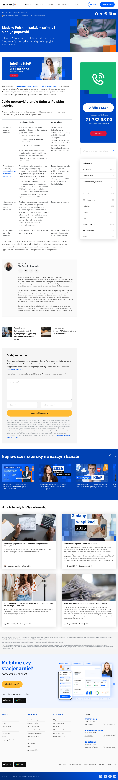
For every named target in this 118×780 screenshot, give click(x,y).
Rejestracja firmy (88, 230)
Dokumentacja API (59, 736)
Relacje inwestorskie (90, 764)
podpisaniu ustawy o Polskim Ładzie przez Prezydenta (38, 86)
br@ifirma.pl (89, 736)
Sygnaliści (102, 764)
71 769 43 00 (109, 747)
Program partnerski (8, 740)
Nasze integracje (58, 733)
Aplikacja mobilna (32, 750)
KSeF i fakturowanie (89, 200)
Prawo (85, 218)
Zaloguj (93, 4)
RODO (109, 764)
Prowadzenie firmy (89, 224)
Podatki (85, 212)
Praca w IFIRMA (7, 726)
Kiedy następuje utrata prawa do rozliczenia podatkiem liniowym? (26, 544)
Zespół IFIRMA (70, 566)
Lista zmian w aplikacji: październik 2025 (80, 543)
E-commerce (87, 188)
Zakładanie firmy (32, 720)
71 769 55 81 (109, 736)
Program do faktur (33, 736)
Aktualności (87, 169)
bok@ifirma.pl (89, 724)
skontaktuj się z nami (15, 369)
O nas (3, 720)
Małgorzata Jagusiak (10, 16)
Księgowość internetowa (34, 733)
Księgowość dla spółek (34, 730)
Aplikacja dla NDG (32, 743)
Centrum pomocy (58, 723)
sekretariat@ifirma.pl (91, 747)
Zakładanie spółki (32, 723)
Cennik (4, 723)
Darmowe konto (107, 4)
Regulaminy (62, 764)
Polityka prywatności (75, 764)
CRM (28, 747)
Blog (54, 720)
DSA (115, 764)
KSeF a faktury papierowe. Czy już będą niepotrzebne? (85, 603)
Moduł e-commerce (33, 740)
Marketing (86, 206)
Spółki (85, 237)
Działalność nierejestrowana (92, 182)
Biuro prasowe (6, 733)
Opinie (4, 730)
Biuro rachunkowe (33, 726)
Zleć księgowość (12, 684)
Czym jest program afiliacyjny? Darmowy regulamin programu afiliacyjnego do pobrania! (28, 604)
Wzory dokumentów (59, 730)
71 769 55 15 (109, 724)
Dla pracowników (88, 176)
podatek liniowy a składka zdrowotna (9, 173)
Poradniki (56, 726)
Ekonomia (86, 194)
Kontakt (4, 736)
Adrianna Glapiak (11, 624)
